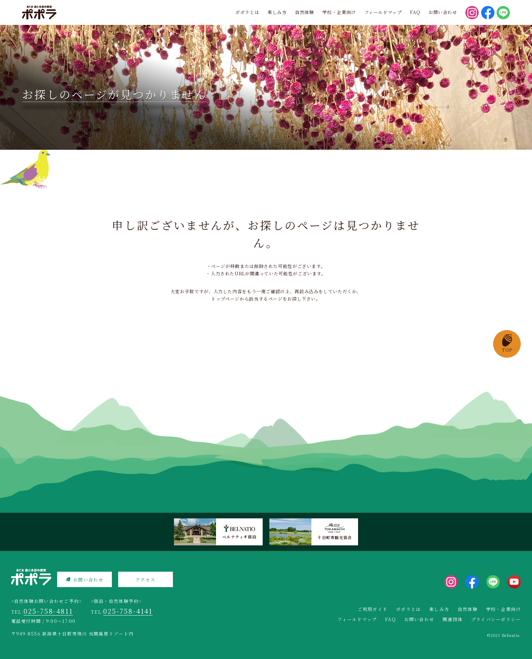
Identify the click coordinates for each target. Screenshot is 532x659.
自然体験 (304, 12)
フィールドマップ (383, 12)
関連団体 (453, 619)
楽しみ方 (277, 12)
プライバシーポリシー (496, 619)
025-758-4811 (48, 611)
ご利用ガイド (373, 609)
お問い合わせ (443, 12)
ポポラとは (247, 12)
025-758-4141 (128, 611)
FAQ (415, 12)
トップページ (225, 298)
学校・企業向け (339, 12)
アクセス (145, 579)
